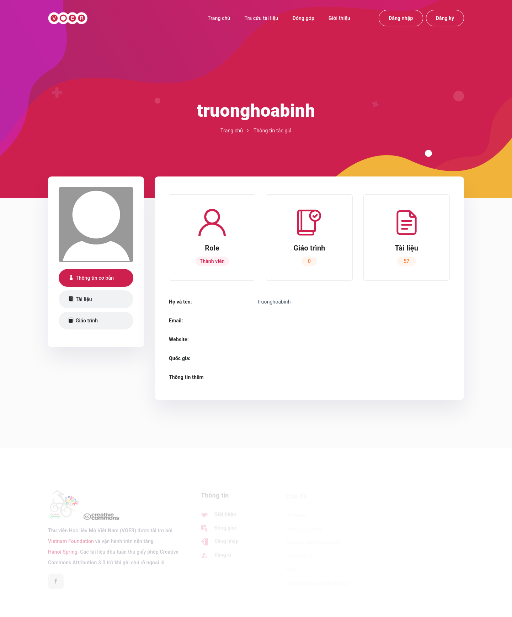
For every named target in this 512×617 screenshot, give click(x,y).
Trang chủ (219, 18)
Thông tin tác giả (273, 130)
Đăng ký (445, 18)
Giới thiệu (339, 18)
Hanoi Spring (63, 554)
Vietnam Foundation (71, 544)
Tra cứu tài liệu (261, 18)
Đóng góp (303, 18)
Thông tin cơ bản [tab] (91, 278)
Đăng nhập (401, 18)
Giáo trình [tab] (83, 320)
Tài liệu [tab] (80, 299)
